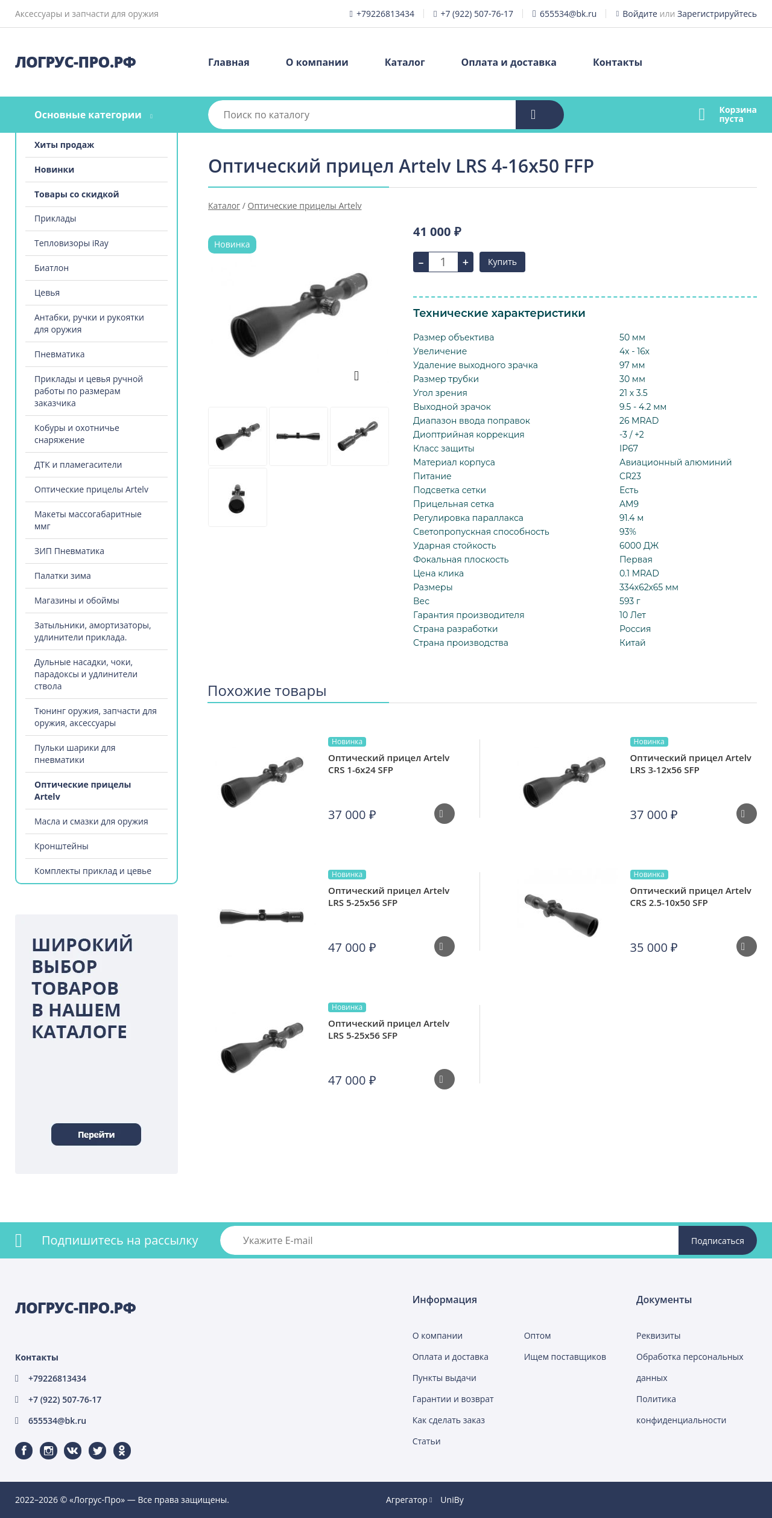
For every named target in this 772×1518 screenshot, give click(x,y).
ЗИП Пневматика (69, 550)
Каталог (405, 62)
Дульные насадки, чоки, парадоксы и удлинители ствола (86, 674)
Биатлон (51, 267)
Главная (229, 62)
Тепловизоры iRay (71, 243)
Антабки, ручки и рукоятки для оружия (89, 323)
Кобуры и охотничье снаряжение (76, 433)
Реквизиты (658, 1335)
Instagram (41, 1442)
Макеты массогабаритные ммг (88, 520)
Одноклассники (115, 1442)
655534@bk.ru (568, 13)
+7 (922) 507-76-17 (476, 13)
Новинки (54, 169)
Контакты (617, 62)
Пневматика (59, 354)
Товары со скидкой (76, 194)
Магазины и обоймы (76, 600)
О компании (317, 62)
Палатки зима (62, 575)
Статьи (427, 1441)
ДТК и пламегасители (78, 464)
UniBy (451, 1499)
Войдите (639, 13)
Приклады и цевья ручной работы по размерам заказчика (88, 391)
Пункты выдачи (444, 1377)
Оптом (537, 1335)
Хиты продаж (64, 144)
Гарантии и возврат (453, 1399)
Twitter (89, 1442)
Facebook (16, 1442)
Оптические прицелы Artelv (91, 489)
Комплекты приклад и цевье (92, 870)
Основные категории (88, 114)
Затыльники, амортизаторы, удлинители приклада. (92, 631)
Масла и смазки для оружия (91, 821)
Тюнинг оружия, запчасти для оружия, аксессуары (95, 717)
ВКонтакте (65, 1442)
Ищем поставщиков (565, 1356)
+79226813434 (385, 13)
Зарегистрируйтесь (717, 13)
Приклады (55, 218)
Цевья (47, 292)
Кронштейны (61, 846)
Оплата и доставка (509, 62)
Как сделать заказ (449, 1420)
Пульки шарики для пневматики (75, 753)
